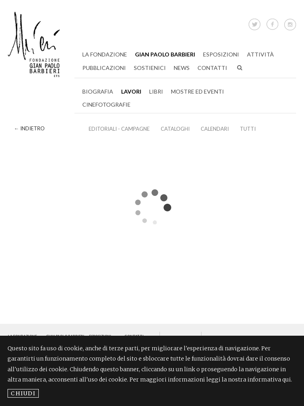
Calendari (215, 129)
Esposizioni (221, 54)
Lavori (131, 91)
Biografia (97, 91)
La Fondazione (104, 54)
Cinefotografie (106, 104)
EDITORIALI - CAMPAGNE (119, 129)
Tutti (248, 129)
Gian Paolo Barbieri (165, 54)
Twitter (254, 23)
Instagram (290, 23)
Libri (156, 91)
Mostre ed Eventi (197, 91)
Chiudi (23, 393)
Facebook (272, 23)
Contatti (212, 67)
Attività (260, 54)
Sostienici (150, 67)
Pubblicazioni (104, 67)
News (182, 67)
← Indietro (29, 128)
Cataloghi (175, 129)
